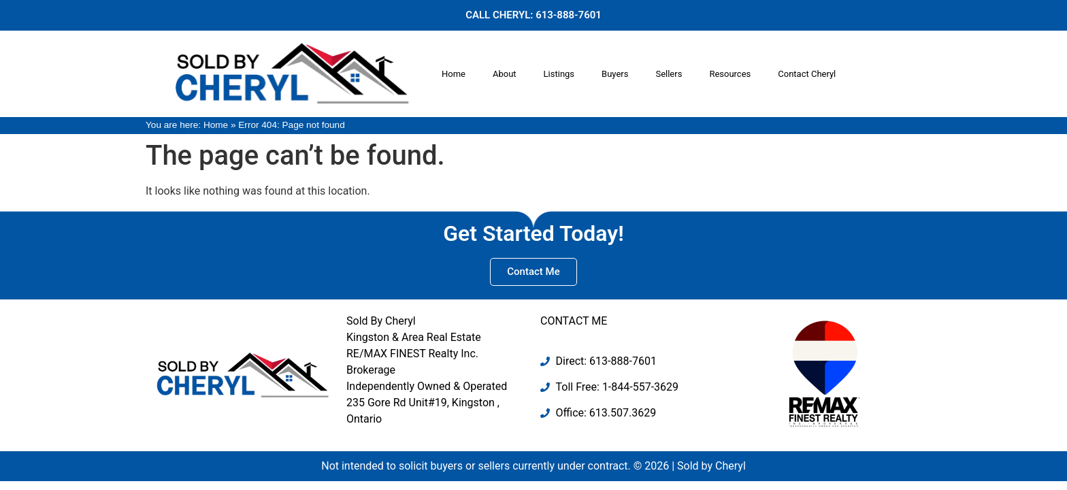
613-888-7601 (569, 15)
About (504, 74)
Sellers (668, 74)
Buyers (615, 74)
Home (453, 74)
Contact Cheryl (807, 74)
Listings (559, 74)
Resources (730, 74)
